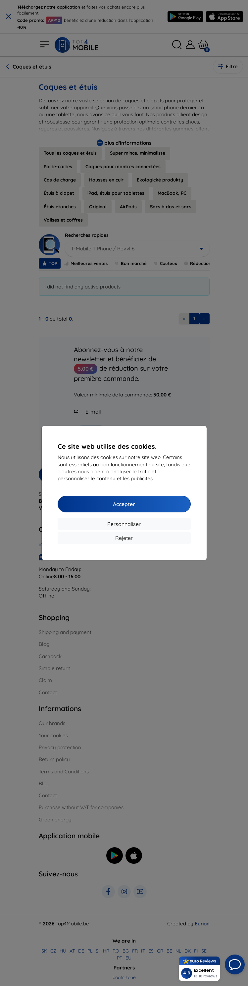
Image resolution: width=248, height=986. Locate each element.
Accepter (124, 504)
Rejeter (124, 538)
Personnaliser (124, 524)
